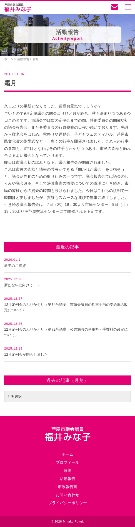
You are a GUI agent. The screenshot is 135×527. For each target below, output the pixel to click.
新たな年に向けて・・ (22, 285)
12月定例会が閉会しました (26, 354)
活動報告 (67, 478)
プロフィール (67, 462)
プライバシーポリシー (67, 503)
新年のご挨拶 (15, 266)
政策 (67, 470)
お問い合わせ (67, 494)
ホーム (67, 454)
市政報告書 (67, 486)
